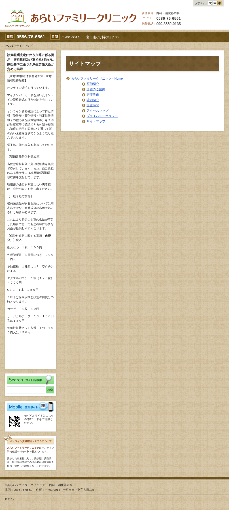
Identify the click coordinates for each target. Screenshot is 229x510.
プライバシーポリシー (102, 116)
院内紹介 (93, 100)
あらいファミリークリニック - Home (97, 78)
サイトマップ (96, 121)
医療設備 (93, 94)
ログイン (10, 499)
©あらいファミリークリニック (25, 485)
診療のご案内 (96, 89)
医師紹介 (93, 84)
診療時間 (93, 105)
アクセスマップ (97, 110)
